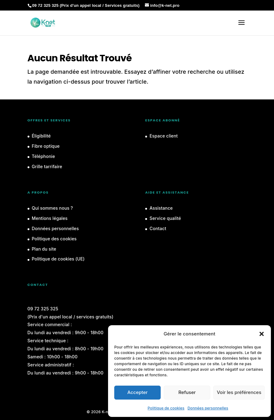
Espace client (164, 135)
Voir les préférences (239, 392)
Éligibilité (41, 135)
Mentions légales (50, 218)
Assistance (161, 208)
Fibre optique (46, 146)
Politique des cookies (54, 238)
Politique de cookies (166, 408)
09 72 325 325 (43, 308)
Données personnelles (208, 408)
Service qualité (165, 218)
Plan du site (44, 249)
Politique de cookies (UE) (58, 258)
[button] (262, 334)
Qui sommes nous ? (52, 208)
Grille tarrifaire (47, 166)
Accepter (137, 392)
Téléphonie (43, 156)
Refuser (187, 392)
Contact (158, 228)
